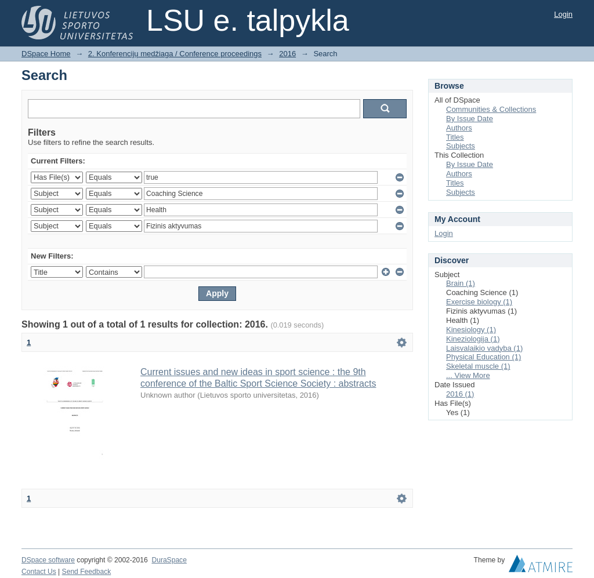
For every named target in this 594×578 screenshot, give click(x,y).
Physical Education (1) (483, 356)
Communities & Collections (491, 109)
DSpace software (48, 560)
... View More (468, 375)
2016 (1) (460, 394)
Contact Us (38, 572)
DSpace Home (46, 53)
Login (563, 14)
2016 (287, 53)
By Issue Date (469, 118)
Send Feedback (86, 572)
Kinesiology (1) (471, 329)
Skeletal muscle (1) (478, 366)
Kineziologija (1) (473, 339)
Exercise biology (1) (479, 301)
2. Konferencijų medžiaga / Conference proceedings (175, 53)
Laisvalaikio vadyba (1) (484, 348)
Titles (455, 137)
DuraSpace (168, 560)
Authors (459, 127)
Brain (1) (460, 283)
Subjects (460, 145)
